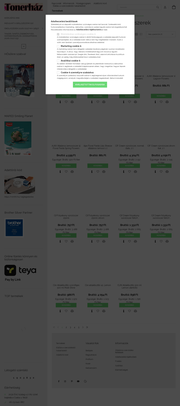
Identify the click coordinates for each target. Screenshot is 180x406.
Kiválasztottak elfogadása (90, 85)
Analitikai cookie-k (70, 61)
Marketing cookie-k (71, 46)
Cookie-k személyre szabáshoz (77, 72)
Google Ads (82, 54)
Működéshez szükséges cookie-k (78, 34)
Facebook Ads (93, 54)
